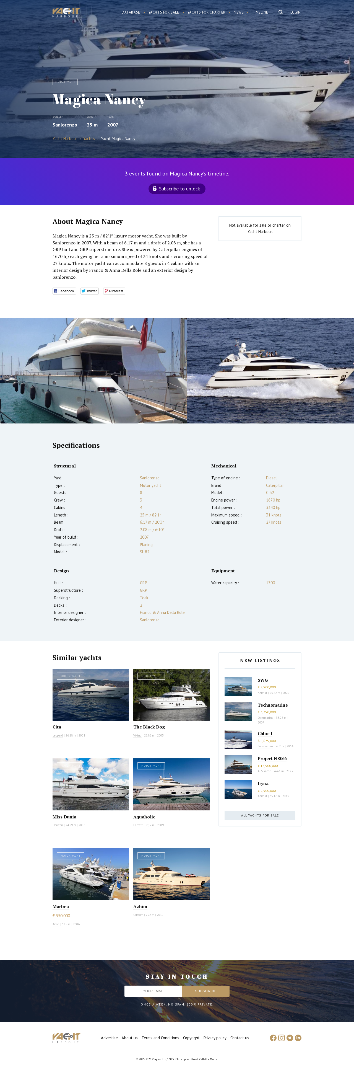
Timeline (260, 12)
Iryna (263, 783)
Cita (57, 727)
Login (295, 12)
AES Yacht (264, 771)
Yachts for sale (164, 12)
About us (130, 1037)
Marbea (61, 906)
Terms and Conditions (160, 1037)
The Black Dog (149, 727)
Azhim (140, 906)
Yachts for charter (207, 12)
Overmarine (266, 718)
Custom (138, 915)
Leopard (58, 735)
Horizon (58, 825)
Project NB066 (272, 758)
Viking (137, 735)
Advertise (109, 1037)
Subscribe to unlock (179, 188)
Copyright (191, 1037)
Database (131, 12)
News (239, 12)
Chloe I (265, 733)
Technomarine (273, 705)
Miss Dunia (64, 817)
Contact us (239, 1037)
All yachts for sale (260, 815)
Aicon (56, 924)
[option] (93, 370)
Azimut (262, 693)
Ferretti (138, 825)
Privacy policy (215, 1037)
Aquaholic (144, 817)
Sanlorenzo (65, 125)
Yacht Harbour (66, 13)
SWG (263, 680)
